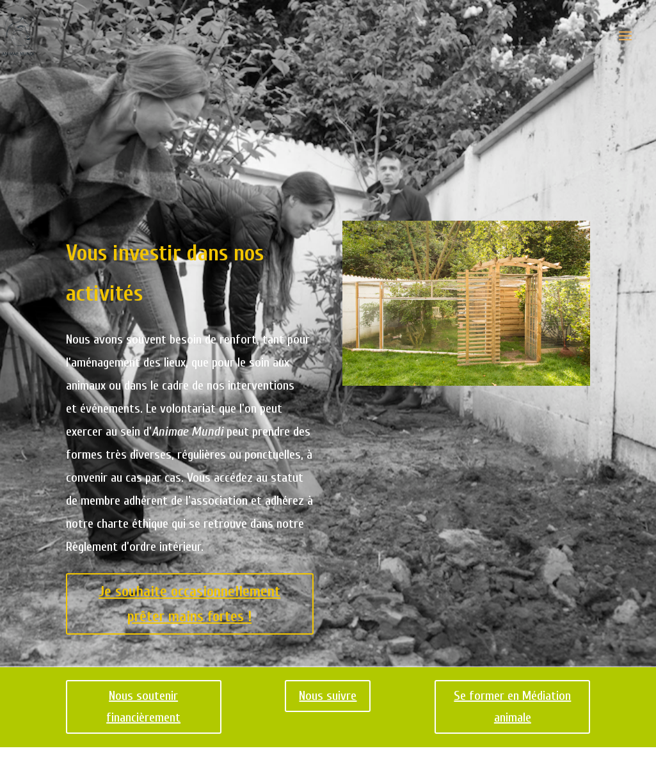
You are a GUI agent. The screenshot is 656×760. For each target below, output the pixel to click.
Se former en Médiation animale (512, 706)
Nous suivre (327, 695)
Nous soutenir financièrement (143, 706)
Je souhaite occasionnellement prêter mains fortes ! (189, 604)
